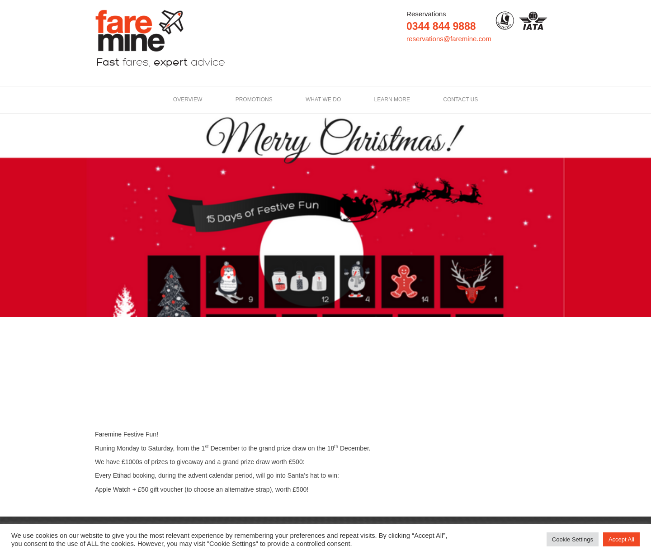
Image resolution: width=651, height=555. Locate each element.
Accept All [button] (621, 539)
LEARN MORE (392, 99)
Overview (187, 99)
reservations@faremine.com (448, 39)
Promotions (254, 99)
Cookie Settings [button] (572, 539)
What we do (323, 99)
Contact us (460, 99)
